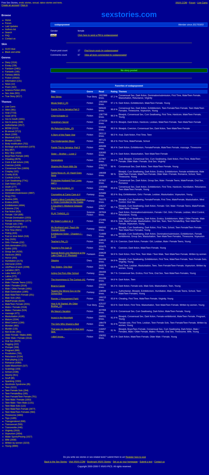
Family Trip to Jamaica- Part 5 (65, 147)
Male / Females (12, 285)
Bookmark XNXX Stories (99, 461)
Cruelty (8, 174)
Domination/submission (16, 193)
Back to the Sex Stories (55, 461)
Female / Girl (11, 214)
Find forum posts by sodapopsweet (101, 50)
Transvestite (11, 427)
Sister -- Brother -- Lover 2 (63, 154)
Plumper (9, 347)
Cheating (9, 159)
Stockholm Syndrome (15, 384)
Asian (8, 116)
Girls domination (13, 245)
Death (8, 187)
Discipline (9, 190)
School (8, 372)
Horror (8, 258)
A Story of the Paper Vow (63, 135)
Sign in (24, 5)
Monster (9, 325)
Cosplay (9, 171)
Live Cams (202, 2)
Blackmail (9, 137)
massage (9, 313)
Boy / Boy (9, 153)
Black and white (12, 52)
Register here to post (136, 457)
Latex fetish (10, 273)
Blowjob (9, 140)
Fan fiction (10, 211)
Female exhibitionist (14, 221)
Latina (8, 276)
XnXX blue (10, 49)
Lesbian (9, 279)
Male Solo (10, 298)
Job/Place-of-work (14, 267)
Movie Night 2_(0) (59, 103)
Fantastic (9, 71)
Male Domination (13, 291)
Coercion (9, 165)
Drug (7, 196)
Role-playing (11, 359)
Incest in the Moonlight (62, 317)
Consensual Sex (13, 168)
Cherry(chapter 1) (59, 115)
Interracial (10, 264)
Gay (7, 239)
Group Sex (10, 251)
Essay (8, 65)
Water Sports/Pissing (15, 436)
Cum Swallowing (13, 180)
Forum (192, 2)
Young (8, 446)
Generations (57, 160)
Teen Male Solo (12, 406)
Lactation (9, 270)
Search (8, 32)
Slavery (8, 375)
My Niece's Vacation (60, 311)
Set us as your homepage (125, 461)
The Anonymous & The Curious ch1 (68, 279)
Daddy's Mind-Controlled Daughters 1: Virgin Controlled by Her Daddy (68, 200)
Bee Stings (56, 96)
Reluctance (10, 356)
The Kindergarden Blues (62, 141)
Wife (7, 440)
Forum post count (58, 50)
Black (7, 134)
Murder (8, 328)
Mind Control (11, 322)
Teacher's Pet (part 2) (61, 248)
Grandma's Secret (59, 122)
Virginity (9, 430)
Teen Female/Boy (13, 393)
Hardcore (9, 254)
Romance (9, 362)
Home (8, 20)
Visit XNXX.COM (77, 461)
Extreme (9, 208)
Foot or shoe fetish (14, 236)
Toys (7, 418)
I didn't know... (58, 336)
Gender (54, 31)
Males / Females (13, 310)
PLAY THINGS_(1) (60, 213)
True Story (10, 96)
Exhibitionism (11, 205)
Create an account (10, 5)
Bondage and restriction (16, 147)
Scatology (10, 369)
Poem (8, 87)
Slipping (55, 260)
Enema (8, 199)
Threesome (10, 415)
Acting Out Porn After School (65, 273)
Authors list (10, 29)
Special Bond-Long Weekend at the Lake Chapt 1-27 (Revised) (68, 254)
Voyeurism (10, 433)
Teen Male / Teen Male (16, 403)
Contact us (10, 38)
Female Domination (14, 217)
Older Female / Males (15, 335)
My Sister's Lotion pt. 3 (62, 221)
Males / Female (12, 307)
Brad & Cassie (58, 286)
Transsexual (11, 424)
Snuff (7, 378)
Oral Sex (9, 341)
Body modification (13, 143)
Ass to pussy (11, 122)
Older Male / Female (15, 338)
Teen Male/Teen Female (16, 409)
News (8, 84)
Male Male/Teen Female (16, 295)
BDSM (8, 128)
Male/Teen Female (14, 304)
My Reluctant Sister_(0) (62, 128)
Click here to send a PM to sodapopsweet (98, 35)
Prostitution (10, 353)
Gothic (8, 248)
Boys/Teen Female (14, 156)
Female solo (11, 224)
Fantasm (9, 68)
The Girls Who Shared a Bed (65, 324)
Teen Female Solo (14, 390)
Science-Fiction (12, 90)
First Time (10, 230)
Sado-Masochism (13, 366)
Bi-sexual (9, 131)
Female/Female (12, 227)
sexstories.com (129, 14)
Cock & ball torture (14, 162)
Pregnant (9, 350)
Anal (7, 113)
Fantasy (9, 74)
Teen (7, 387)
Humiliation (10, 261)
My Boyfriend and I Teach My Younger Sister (65, 228)
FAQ (7, 35)
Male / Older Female (15, 288)
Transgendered (12, 421)
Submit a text (146, 461)
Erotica (8, 202)
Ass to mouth (11, 119)
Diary (7, 62)
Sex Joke (9, 93)
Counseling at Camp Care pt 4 (65, 194)
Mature (8, 319)
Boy (7, 150)
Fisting (8, 233)
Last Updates (11, 26)
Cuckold (9, 177)
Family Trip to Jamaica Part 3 (65, 109)
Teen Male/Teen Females (17, 412)
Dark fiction (10, 184)
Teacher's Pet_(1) (59, 241)
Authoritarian (11, 125)
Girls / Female (12, 242)
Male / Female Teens (15, 282)
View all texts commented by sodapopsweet (105, 55)
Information (10, 81)
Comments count (58, 55)
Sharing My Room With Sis (64, 166)
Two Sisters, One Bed (61, 267)
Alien (7, 109)
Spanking (9, 381)
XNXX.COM (181, 2)
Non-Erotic (10, 332)
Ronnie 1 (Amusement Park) (64, 298)
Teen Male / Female (14, 399)
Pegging (9, 344)
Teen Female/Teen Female (18, 396)
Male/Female (11, 301)
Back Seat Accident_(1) (62, 188)
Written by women (14, 443)
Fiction (8, 78)
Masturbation (11, 316)
